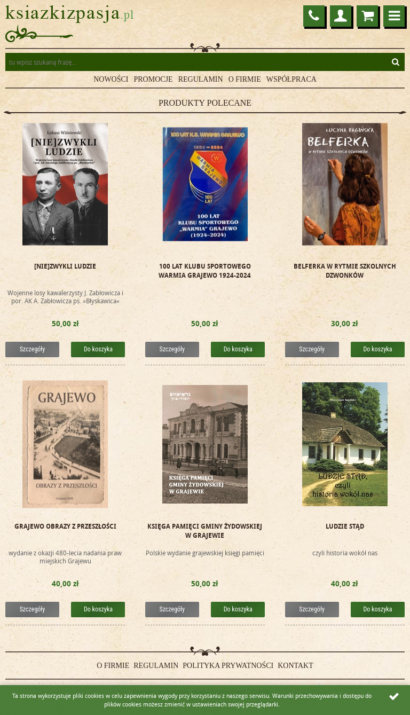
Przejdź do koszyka (367, 16)
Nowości (110, 79)
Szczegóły (32, 349)
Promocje (153, 79)
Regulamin (200, 79)
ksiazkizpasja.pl (69, 14)
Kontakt (295, 666)
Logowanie (340, 16)
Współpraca (291, 79)
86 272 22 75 (314, 16)
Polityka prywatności (228, 666)
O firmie (244, 79)
